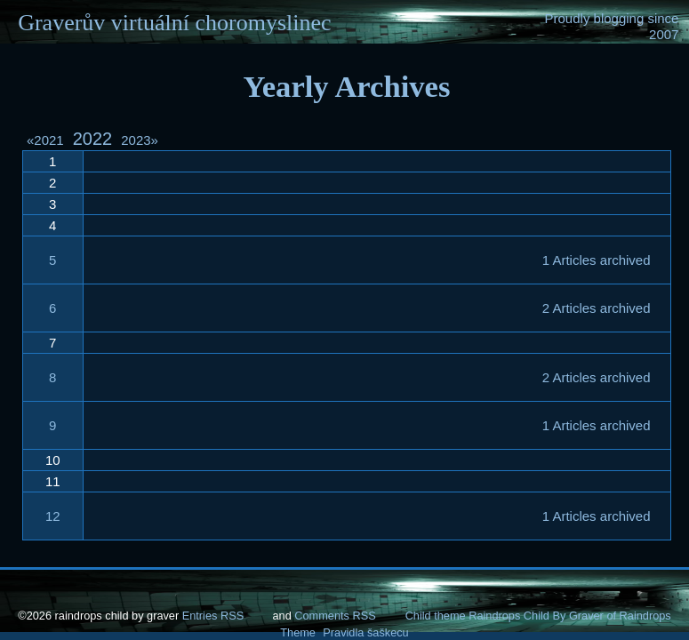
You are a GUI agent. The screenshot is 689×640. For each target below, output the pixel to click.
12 (52, 516)
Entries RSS (213, 615)
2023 (139, 140)
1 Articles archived (596, 260)
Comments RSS (334, 615)
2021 (48, 140)
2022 (93, 138)
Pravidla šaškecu (365, 632)
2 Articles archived (596, 308)
